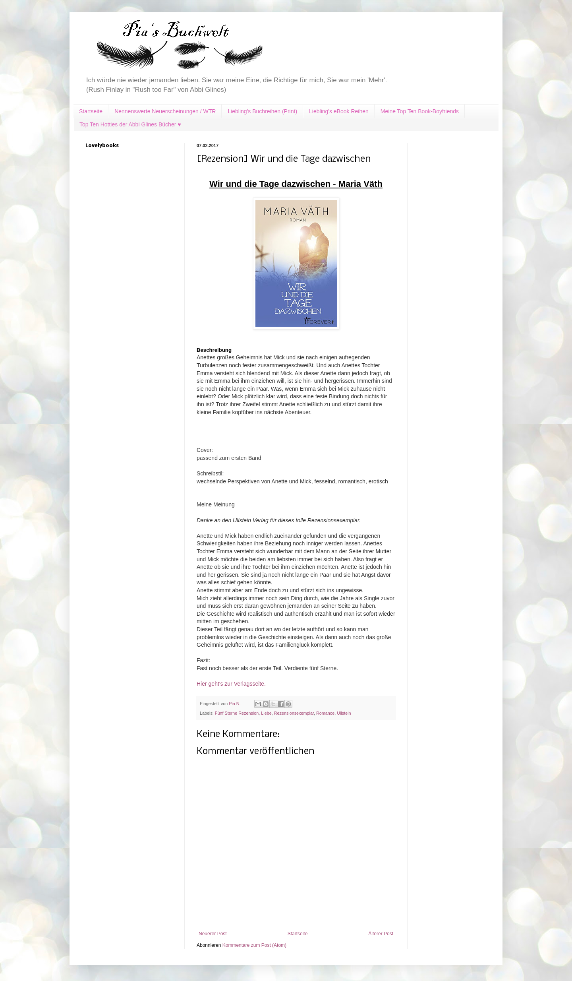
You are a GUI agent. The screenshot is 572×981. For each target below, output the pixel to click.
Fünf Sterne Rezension (237, 713)
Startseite (90, 111)
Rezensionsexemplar (294, 713)
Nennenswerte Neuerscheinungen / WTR (165, 111)
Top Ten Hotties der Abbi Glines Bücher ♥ (130, 124)
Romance (325, 713)
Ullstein (344, 713)
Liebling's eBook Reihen (339, 111)
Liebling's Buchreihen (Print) (262, 111)
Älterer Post (380, 933)
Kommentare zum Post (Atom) (254, 945)
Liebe (266, 713)
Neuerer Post (213, 933)
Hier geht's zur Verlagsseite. (231, 683)
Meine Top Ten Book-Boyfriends (420, 111)
